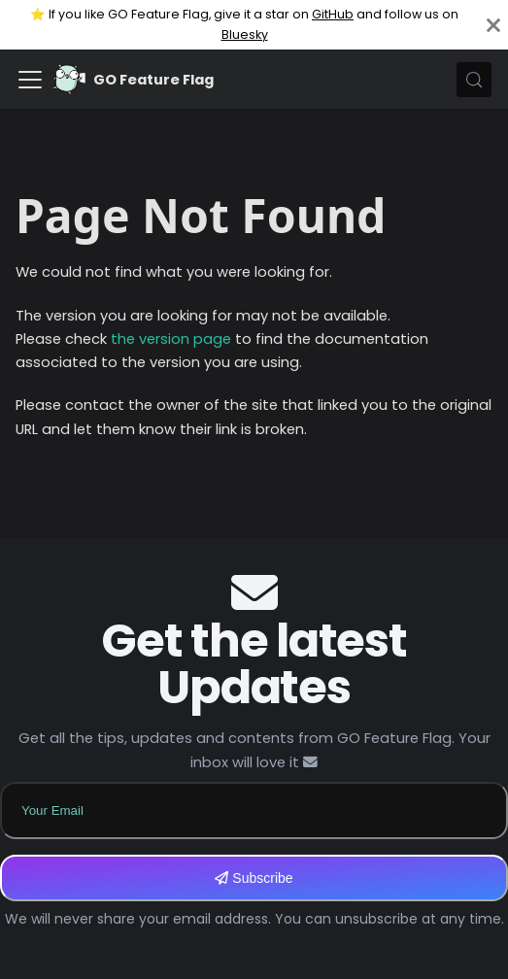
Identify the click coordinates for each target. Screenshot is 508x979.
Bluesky (244, 34)
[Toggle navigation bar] (30, 79)
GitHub (333, 14)
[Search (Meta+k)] (474, 79)
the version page (171, 339)
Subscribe (253, 878)
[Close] (493, 25)
